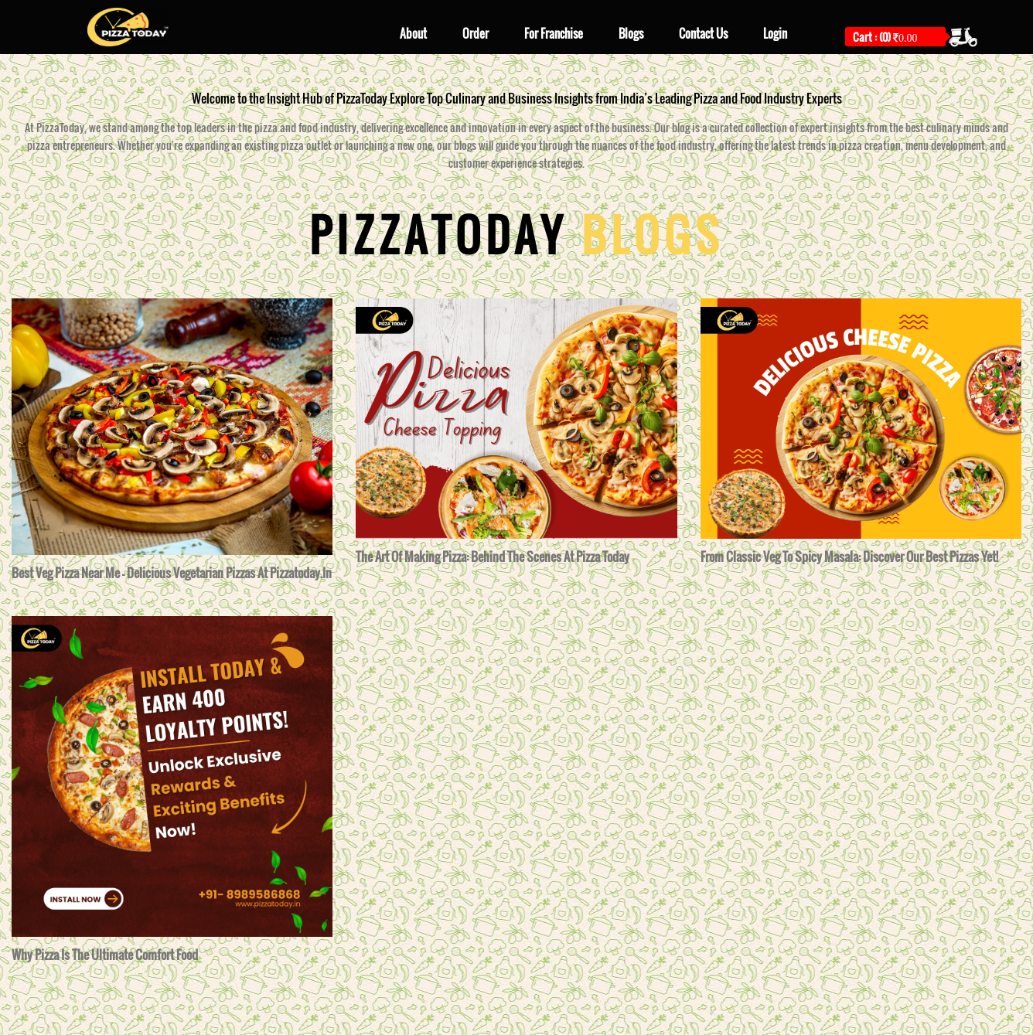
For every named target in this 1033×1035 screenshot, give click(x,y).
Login (775, 33)
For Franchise (553, 33)
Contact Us (703, 33)
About (413, 33)
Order (475, 33)
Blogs (631, 33)
